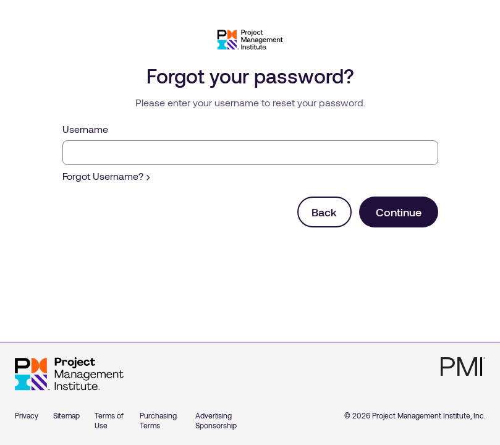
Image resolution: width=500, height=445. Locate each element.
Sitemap (66, 415)
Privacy (26, 415)
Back (324, 212)
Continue (399, 212)
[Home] (69, 374)
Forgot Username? (106, 176)
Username (85, 129)
